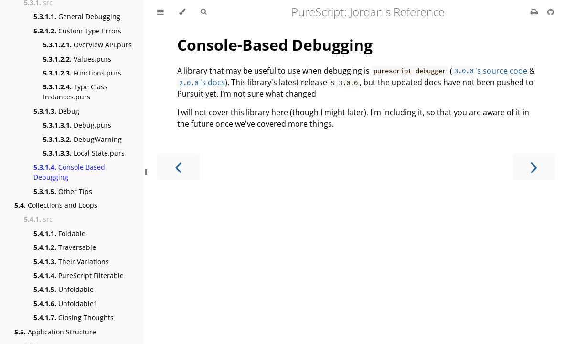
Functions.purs (82, 72)
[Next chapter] (533, 166)
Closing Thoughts (73, 317)
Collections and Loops (55, 205)
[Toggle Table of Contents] (160, 12)
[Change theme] (182, 12)
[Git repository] (551, 12)
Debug (56, 111)
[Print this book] (535, 12)
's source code (489, 70)
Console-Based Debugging (275, 44)
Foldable (59, 233)
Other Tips (62, 191)
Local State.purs (84, 153)
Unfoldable (63, 289)
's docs (201, 82)
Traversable (64, 247)
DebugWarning (82, 139)
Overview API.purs (87, 44)
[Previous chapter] (178, 166)
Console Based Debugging (69, 172)
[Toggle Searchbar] (203, 12)
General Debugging (76, 16)
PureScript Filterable (78, 275)
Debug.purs (77, 124)
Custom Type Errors (77, 30)
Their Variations (71, 261)
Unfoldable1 (65, 303)
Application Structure (55, 331)
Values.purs (77, 59)
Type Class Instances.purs (75, 91)
